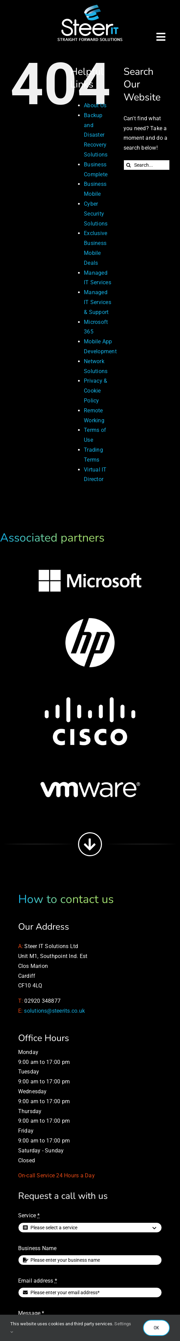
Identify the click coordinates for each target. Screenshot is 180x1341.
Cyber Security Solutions (95, 214)
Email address (37, 1280)
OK (156, 1327)
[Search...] (147, 165)
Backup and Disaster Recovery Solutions (95, 135)
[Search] (129, 165)
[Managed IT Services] (90, 6)
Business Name (37, 1248)
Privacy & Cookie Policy (95, 391)
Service (29, 1215)
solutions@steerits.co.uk (54, 1011)
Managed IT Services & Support (97, 302)
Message (31, 1313)
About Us (95, 105)
